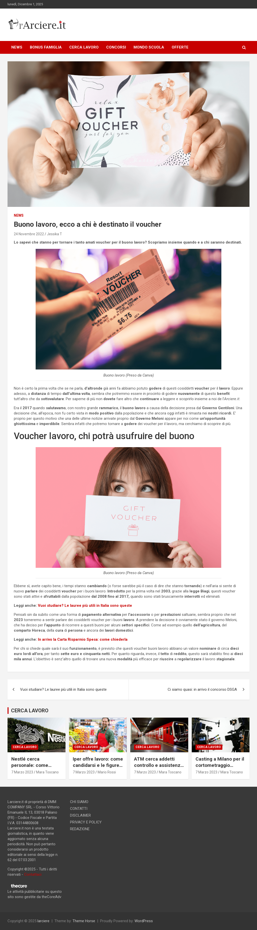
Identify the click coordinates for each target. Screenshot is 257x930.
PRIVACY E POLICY (86, 822)
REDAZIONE (80, 829)
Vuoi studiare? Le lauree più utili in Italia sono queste (85, 605)
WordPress (144, 921)
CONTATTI (78, 808)
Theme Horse (84, 921)
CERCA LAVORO (84, 47)
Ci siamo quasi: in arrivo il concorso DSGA (202, 689)
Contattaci (32, 874)
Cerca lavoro (25, 747)
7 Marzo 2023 (22, 772)
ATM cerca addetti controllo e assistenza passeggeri (158, 765)
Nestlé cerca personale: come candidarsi (29, 765)
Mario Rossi (107, 772)
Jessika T (54, 234)
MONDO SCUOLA (149, 47)
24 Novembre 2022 (29, 234)
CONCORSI (116, 47)
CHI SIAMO (79, 802)
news (19, 215)
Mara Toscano (47, 772)
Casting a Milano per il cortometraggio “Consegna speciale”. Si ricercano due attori (220, 768)
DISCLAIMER (80, 815)
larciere (43, 921)
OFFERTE (180, 47)
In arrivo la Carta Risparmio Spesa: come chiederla (82, 639)
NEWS (16, 47)
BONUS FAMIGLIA (46, 47)
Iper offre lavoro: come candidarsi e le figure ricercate (98, 765)
